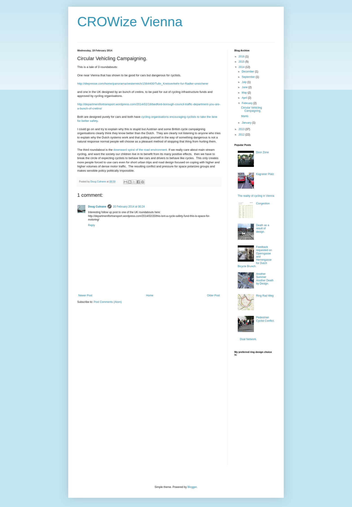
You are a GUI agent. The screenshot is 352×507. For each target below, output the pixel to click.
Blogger (192, 487)
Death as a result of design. (262, 228)
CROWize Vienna (130, 21)
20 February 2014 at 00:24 (129, 206)
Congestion (263, 203)
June (245, 87)
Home (149, 295)
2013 (242, 129)
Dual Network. (248, 339)
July (244, 82)
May (245, 92)
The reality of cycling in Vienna (256, 195)
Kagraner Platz (265, 174)
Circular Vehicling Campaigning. (251, 109)
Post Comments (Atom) (108, 302)
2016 (242, 56)
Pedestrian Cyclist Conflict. (265, 319)
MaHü (244, 116)
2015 (242, 61)
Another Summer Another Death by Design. (264, 278)
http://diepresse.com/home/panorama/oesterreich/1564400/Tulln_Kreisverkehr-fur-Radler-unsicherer (142, 83)
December (248, 71)
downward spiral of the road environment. (140, 149)
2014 (242, 67)
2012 (242, 134)
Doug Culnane (97, 206)
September (249, 77)
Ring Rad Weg (265, 295)
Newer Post (85, 295)
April (245, 97)
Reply (91, 225)
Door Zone (262, 152)
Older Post (213, 295)
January (247, 122)
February (247, 103)
